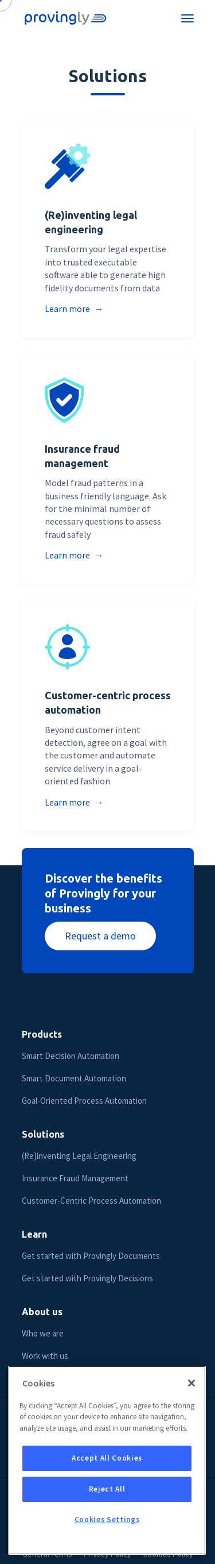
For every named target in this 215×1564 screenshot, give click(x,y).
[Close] (191, 1392)
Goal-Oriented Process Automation (84, 1100)
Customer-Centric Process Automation (91, 1200)
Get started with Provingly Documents (91, 1255)
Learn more (68, 308)
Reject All (107, 1499)
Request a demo (100, 935)
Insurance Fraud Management (75, 1178)
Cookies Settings (107, 1529)
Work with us (45, 1355)
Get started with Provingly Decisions (87, 1278)
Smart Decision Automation (70, 1055)
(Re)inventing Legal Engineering (79, 1155)
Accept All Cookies (107, 1468)
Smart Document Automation (74, 1078)
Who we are (43, 1333)
